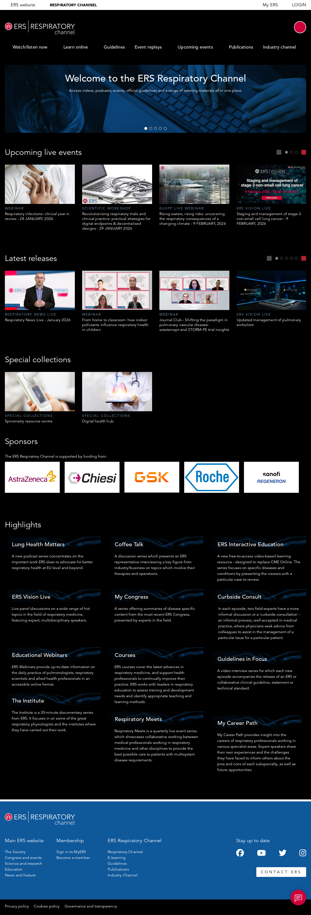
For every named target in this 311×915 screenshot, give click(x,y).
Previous (278, 152)
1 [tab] (145, 128)
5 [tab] (165, 128)
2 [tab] (150, 128)
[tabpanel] (40, 193)
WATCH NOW (240, 105)
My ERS (270, 5)
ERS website (23, 5)
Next (303, 152)
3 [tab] (155, 128)
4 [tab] (160, 128)
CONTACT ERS (281, 872)
